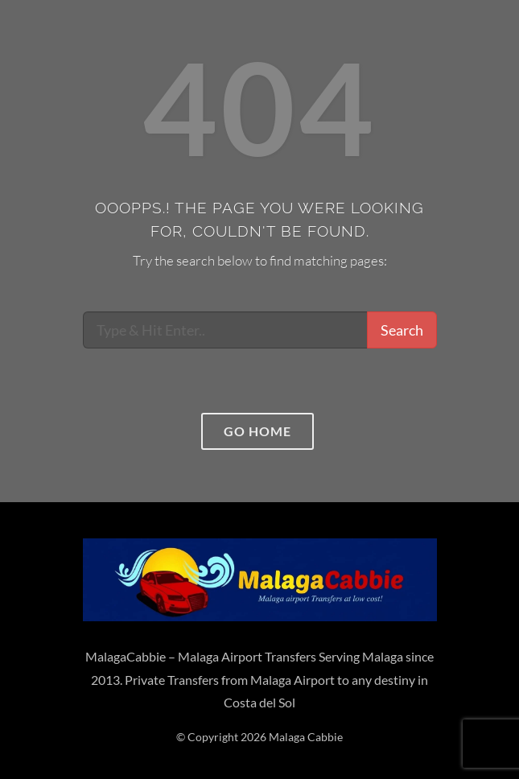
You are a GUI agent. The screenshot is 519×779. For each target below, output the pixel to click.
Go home (257, 431)
